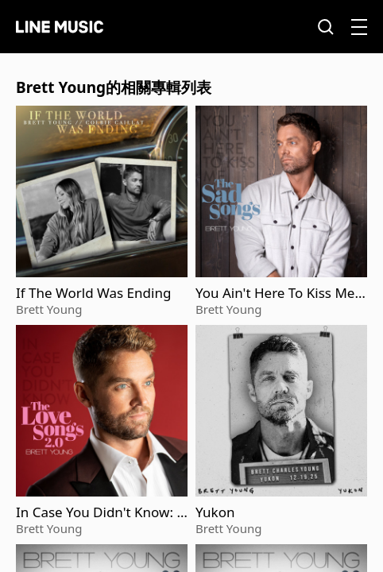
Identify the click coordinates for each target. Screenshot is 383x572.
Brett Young (49, 309)
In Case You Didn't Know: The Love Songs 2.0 (100, 512)
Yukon (215, 512)
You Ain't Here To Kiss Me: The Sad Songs (276, 293)
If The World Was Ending (93, 293)
